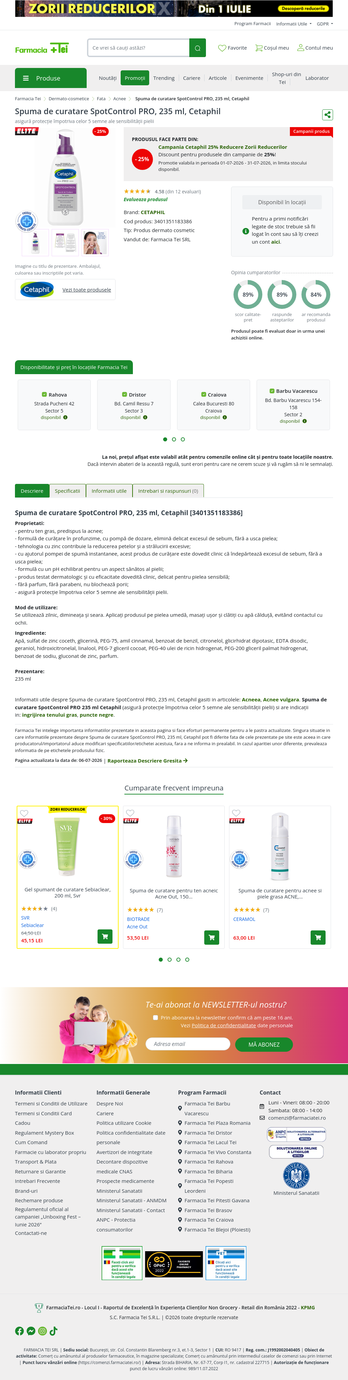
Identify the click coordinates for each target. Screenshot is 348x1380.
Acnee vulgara (281, 699)
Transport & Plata (35, 1161)
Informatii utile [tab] (109, 490)
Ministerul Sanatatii (119, 1190)
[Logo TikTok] (53, 1331)
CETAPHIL (153, 212)
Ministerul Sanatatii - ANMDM (132, 1200)
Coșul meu (272, 46)
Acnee (120, 98)
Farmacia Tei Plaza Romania (214, 1122)
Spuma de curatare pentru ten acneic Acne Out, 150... (174, 893)
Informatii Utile (292, 24)
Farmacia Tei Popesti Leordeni (205, 1185)
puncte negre (97, 714)
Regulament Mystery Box (44, 1132)
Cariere (105, 1113)
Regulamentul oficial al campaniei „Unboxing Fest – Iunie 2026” (48, 1217)
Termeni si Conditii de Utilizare (51, 1103)
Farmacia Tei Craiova (206, 1219)
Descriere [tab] (32, 490)
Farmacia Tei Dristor (205, 1132)
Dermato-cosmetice (69, 98)
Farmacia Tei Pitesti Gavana (213, 1200)
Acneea (251, 699)
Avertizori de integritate (124, 1152)
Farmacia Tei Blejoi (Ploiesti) (214, 1229)
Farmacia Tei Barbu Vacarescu (204, 1108)
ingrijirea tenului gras (49, 714)
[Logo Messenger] (31, 1331)
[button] (165, 439)
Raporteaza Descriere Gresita (147, 760)
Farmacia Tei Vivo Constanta (214, 1152)
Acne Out (137, 926)
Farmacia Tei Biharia (205, 1171)
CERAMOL (244, 919)
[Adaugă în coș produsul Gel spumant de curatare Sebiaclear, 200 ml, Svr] (105, 936)
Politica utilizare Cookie (124, 1122)
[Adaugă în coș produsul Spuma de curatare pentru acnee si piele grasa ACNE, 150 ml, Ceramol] (318, 937)
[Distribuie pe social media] (327, 114)
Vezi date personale (237, 1025)
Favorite (232, 48)
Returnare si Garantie (40, 1171)
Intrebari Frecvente (37, 1180)
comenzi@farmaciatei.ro (297, 1117)
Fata (101, 98)
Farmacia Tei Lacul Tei (207, 1142)
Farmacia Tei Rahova (205, 1161)
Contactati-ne (31, 1232)
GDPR (323, 24)
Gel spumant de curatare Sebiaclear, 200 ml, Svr (67, 892)
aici (275, 241)
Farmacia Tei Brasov (205, 1210)
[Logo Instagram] (42, 1331)
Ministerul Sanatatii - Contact (131, 1210)
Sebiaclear (32, 925)
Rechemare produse (39, 1200)
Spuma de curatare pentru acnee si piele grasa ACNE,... (280, 893)
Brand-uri (26, 1190)
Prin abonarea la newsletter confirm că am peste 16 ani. (227, 1017)
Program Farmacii (252, 23)
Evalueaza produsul (146, 199)
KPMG (308, 1307)
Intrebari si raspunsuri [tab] (168, 490)
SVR (25, 917)
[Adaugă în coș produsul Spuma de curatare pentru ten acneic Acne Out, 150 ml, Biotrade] (211, 937)
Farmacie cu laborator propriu (50, 1152)
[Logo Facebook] (19, 1331)
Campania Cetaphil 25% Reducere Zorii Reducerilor (222, 146)
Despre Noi (110, 1103)
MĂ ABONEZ (264, 1044)
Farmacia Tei (28, 98)
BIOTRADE (138, 919)
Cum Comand (31, 1142)
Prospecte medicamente (125, 1180)
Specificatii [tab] (67, 490)
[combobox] (138, 47)
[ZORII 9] (174, 8)
